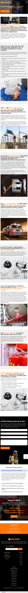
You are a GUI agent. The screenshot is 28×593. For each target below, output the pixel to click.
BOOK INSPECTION (5, 11)
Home (21, 554)
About (21, 557)
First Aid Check (14, 576)
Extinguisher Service (14, 570)
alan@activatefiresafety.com (14, 510)
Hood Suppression (14, 575)
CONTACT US (14, 516)
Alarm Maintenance (14, 571)
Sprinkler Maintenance (14, 568)
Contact (21, 564)
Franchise (21, 560)
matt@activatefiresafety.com (14, 513)
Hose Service (14, 581)
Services (21, 555)
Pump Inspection (14, 585)
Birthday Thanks (14, 580)
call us (5, 161)
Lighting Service (14, 573)
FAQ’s (21, 559)
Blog (21, 562)
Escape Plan (14, 578)
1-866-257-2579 (14, 508)
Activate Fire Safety (13, 587)
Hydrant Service (14, 583)
